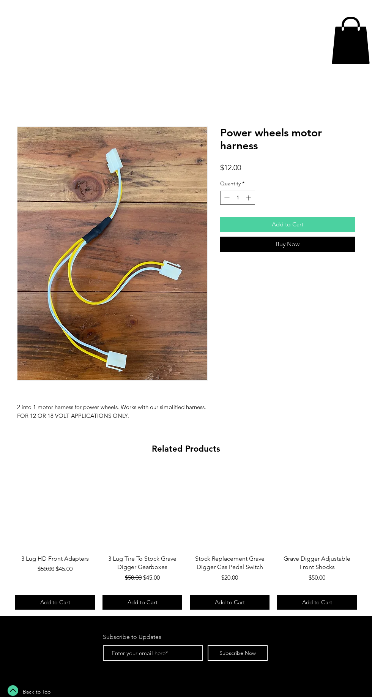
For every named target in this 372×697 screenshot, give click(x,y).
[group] (186, 539)
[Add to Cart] (55, 602)
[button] (350, 40)
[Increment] (249, 197)
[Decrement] (226, 197)
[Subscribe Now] (238, 653)
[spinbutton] (237, 197)
